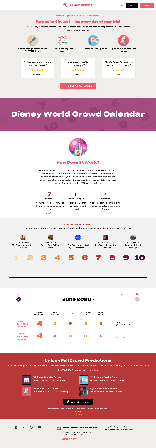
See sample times (49, 213)
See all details (21, 326)
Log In (132, 5)
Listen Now (72, 439)
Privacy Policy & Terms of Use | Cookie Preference (119, 429)
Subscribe (147, 5)
